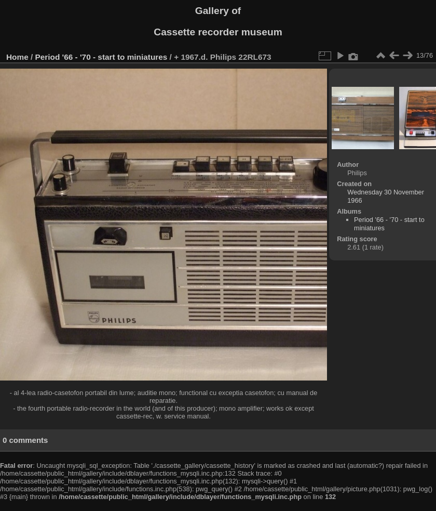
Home (17, 57)
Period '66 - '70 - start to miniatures (101, 57)
